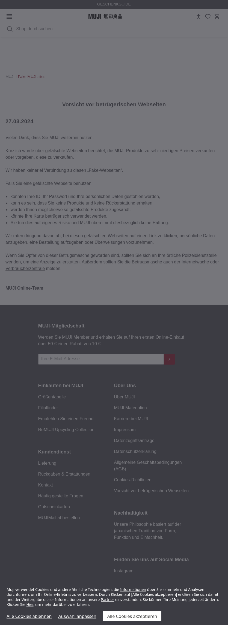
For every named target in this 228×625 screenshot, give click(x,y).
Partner (107, 599)
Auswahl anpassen (77, 616)
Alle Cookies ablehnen (29, 616)
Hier (29, 604)
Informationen (133, 589)
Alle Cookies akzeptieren (132, 616)
